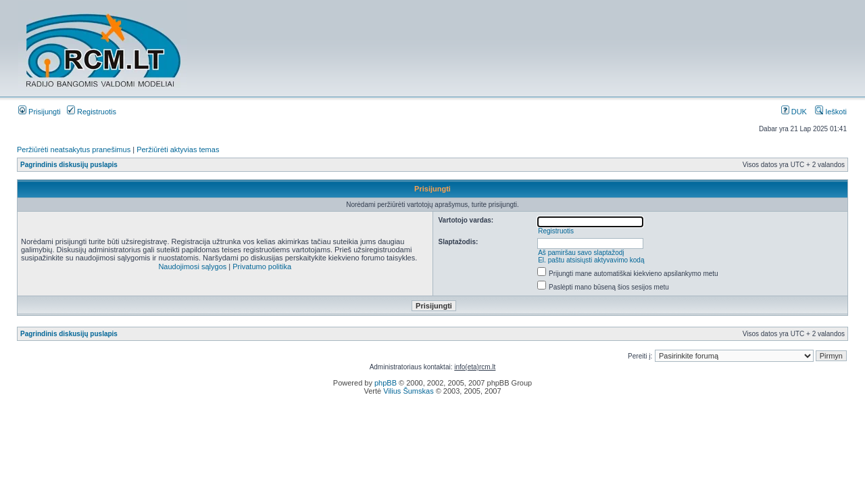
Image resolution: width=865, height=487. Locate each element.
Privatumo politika (261, 266)
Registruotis (91, 112)
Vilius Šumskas (408, 391)
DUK (794, 112)
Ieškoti (831, 112)
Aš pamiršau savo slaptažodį (581, 252)
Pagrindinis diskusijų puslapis (69, 164)
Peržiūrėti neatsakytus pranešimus (73, 149)
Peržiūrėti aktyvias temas (178, 149)
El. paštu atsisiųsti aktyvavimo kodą (591, 260)
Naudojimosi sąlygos (192, 266)
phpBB (385, 383)
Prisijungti (39, 112)
